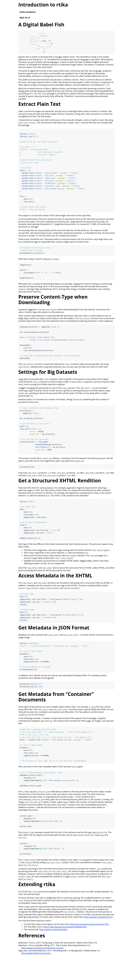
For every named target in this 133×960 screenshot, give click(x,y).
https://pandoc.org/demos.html (98, 920)
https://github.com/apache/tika (53, 933)
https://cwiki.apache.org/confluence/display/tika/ (65, 930)
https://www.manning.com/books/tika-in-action (42, 951)
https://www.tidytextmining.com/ (36, 956)
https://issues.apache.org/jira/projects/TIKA (89, 927)
